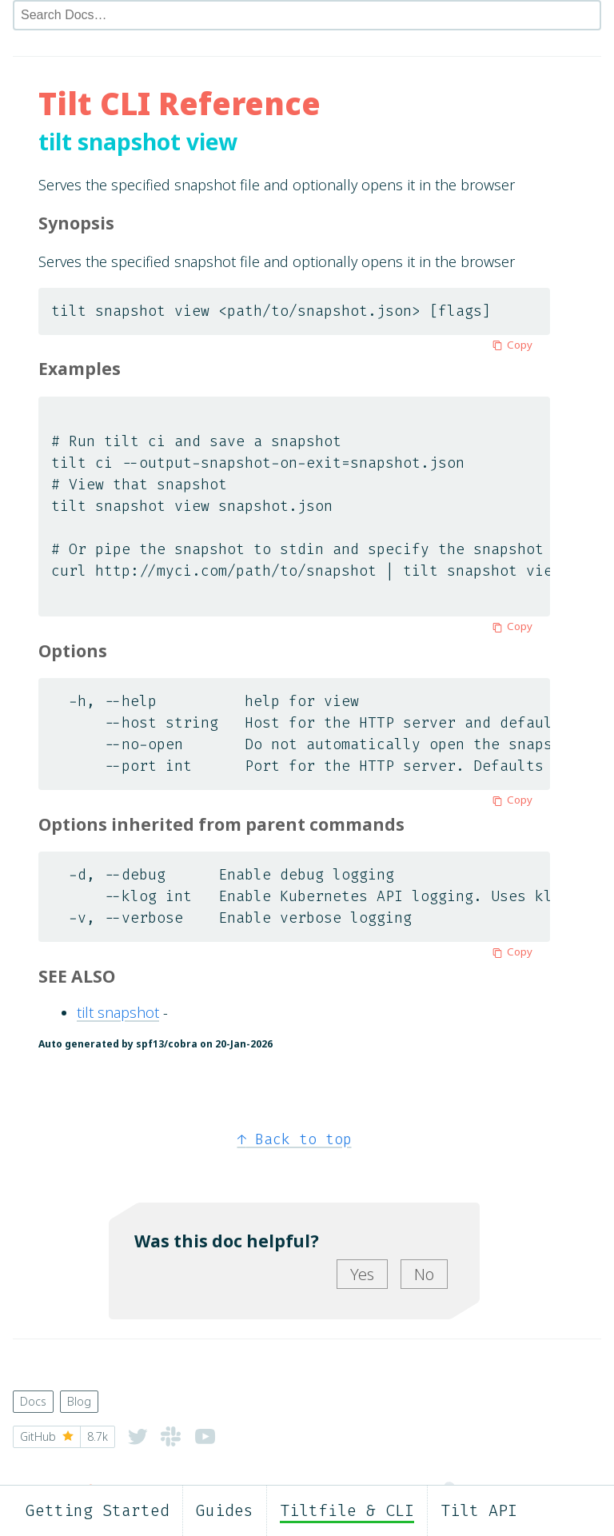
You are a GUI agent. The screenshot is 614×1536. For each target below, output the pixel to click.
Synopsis (76, 222)
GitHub (64, 1436)
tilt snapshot (118, 1012)
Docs (33, 1401)
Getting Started (97, 1510)
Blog (79, 1401)
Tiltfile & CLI (347, 1510)
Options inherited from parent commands (221, 824)
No (424, 1274)
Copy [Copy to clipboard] (510, 344)
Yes (362, 1274)
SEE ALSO (76, 975)
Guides (224, 1510)
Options (72, 650)
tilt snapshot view (137, 141)
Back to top (294, 1139)
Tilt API (479, 1510)
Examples (79, 368)
